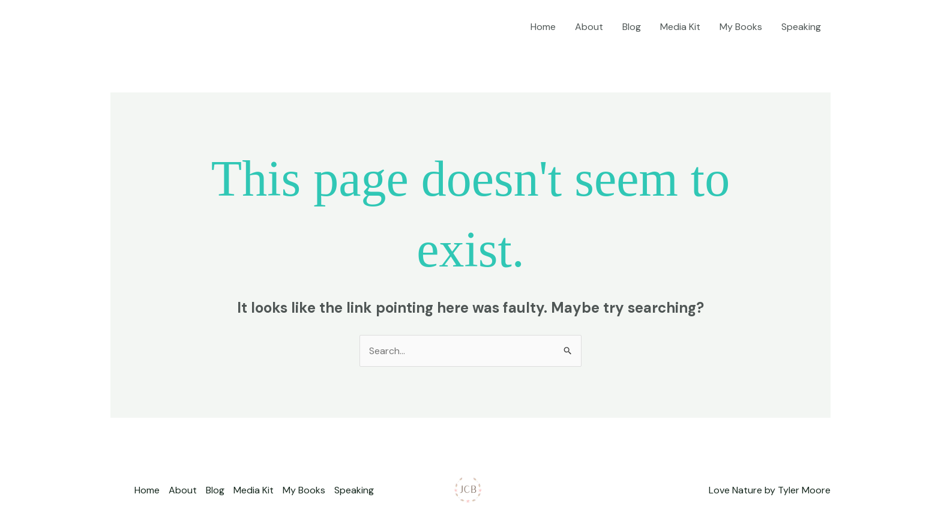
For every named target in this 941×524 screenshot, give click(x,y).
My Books (741, 26)
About (589, 26)
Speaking (801, 26)
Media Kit (680, 26)
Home (543, 26)
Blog (631, 26)
